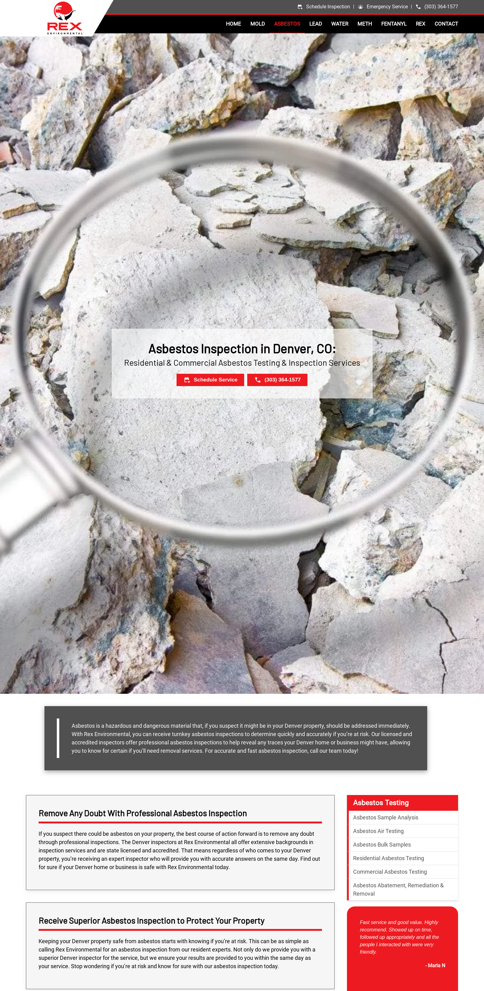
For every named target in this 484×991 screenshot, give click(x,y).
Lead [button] (315, 24)
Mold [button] (257, 24)
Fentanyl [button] (394, 24)
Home (233, 24)
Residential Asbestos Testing (388, 858)
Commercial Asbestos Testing (390, 871)
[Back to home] (80, 18)
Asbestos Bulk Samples (382, 844)
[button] (382, 6)
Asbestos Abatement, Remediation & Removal (398, 889)
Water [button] (339, 24)
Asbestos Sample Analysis (385, 817)
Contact (446, 24)
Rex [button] (420, 24)
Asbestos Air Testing (378, 831)
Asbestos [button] (287, 24)
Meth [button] (364, 24)
